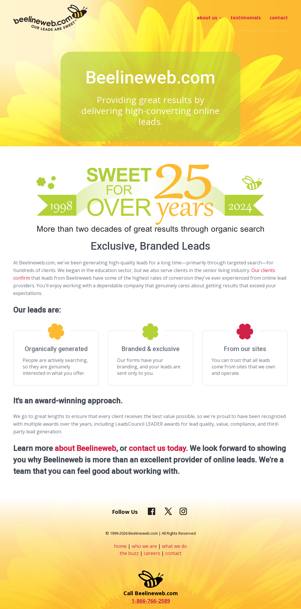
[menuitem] (209, 17)
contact (173, 553)
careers (152, 553)
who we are (144, 546)
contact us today (157, 448)
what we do (174, 546)
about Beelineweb (85, 448)
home (120, 546)
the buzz (129, 553)
